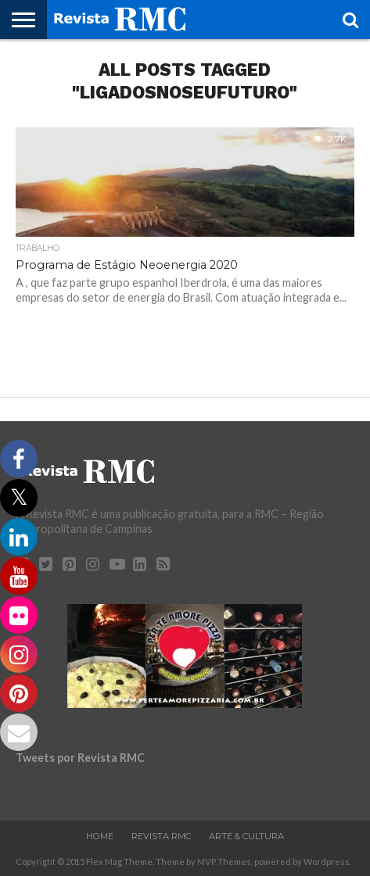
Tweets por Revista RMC (80, 757)
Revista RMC (161, 836)
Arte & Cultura (246, 836)
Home (99, 836)
